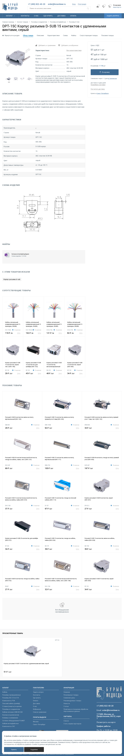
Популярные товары (71, 695)
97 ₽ (62, 508)
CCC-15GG (8, 330)
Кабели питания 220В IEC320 (12, 712)
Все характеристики (74, 50)
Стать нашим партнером (72, 724)
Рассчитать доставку (98, 89)
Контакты (25, 16)
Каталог (10, 16)
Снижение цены (69, 698)
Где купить (48, 16)
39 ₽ (62, 549)
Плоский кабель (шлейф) (11, 703)
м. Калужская (112, 78)
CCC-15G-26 (29, 330)
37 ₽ (22, 508)
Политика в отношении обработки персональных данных (76, 710)
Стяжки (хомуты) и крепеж (12, 706)
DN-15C (49, 370)
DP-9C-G (87, 505)
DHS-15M (7, 505)
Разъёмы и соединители (11, 709)
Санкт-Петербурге (103, 93)
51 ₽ (7, 671)
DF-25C (7, 546)
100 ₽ (62, 468)
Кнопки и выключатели (10, 715)
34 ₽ (75, 373)
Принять (14, 749)
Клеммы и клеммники (10, 718)
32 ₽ (62, 589)
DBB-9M (7, 425)
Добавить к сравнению (47, 45)
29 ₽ (12, 373)
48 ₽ (54, 373)
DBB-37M (47, 465)
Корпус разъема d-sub (12, 279)
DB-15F (47, 546)
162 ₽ (33, 333)
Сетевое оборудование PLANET (13, 721)
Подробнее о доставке (98, 85)
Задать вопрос (113, 16)
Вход (74, 4)
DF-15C (28, 370)
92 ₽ (62, 428)
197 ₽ (102, 468)
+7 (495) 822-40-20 (36, 4)
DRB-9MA (87, 425)
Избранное (37, 709)
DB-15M (87, 546)
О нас (36, 16)
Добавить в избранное (69, 45)
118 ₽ (12, 333)
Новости (67, 703)
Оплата (73, 16)
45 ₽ (33, 373)
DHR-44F (87, 465)
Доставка (61, 16)
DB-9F (6, 586)
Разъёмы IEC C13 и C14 (10, 698)
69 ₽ (22, 468)
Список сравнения (39, 712)
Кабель (4, 692)
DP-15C (7, 370)
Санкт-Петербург (39, 724)
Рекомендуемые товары (72, 701)
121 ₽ (54, 333)
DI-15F (46, 505)
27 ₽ (102, 508)
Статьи (66, 706)
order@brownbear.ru (57, 4)
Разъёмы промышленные (11, 695)
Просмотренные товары (12, 633)
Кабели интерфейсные (10, 723)
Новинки (67, 692)
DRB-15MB (48, 425)
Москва (35, 722)
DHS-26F (7, 465)
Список (66, 721)
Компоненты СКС (8, 726)
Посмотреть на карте (106, 722)
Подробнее (34, 749)
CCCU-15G (70, 330)
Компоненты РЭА (8, 701)
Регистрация (82, 4)
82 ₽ (75, 333)
